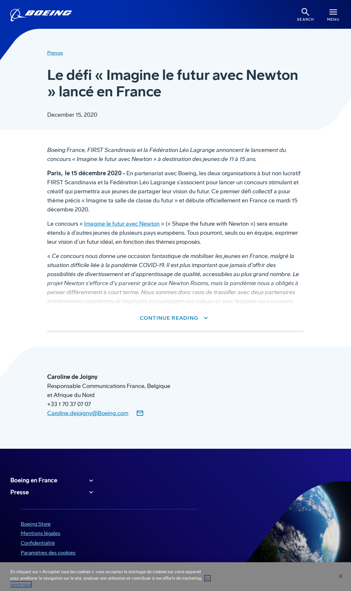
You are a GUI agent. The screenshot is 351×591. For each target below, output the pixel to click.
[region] (175, 576)
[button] (176, 318)
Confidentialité (38, 543)
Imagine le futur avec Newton (122, 223)
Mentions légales (40, 533)
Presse (52, 492)
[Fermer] (341, 576)
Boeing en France (52, 481)
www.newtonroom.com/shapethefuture (97, 342)
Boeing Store (36, 524)
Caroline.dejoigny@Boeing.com (87, 413)
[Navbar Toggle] (333, 14)
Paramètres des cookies (48, 553)
